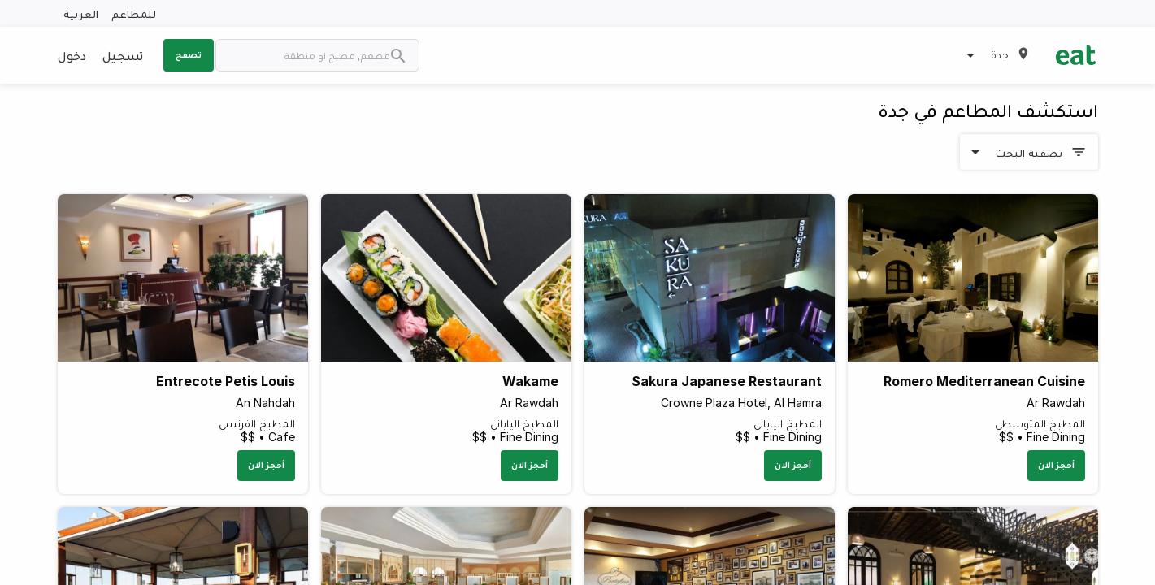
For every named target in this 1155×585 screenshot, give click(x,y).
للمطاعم (133, 13)
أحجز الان (1056, 464)
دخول (72, 55)
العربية (80, 13)
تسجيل (122, 55)
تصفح (189, 54)
